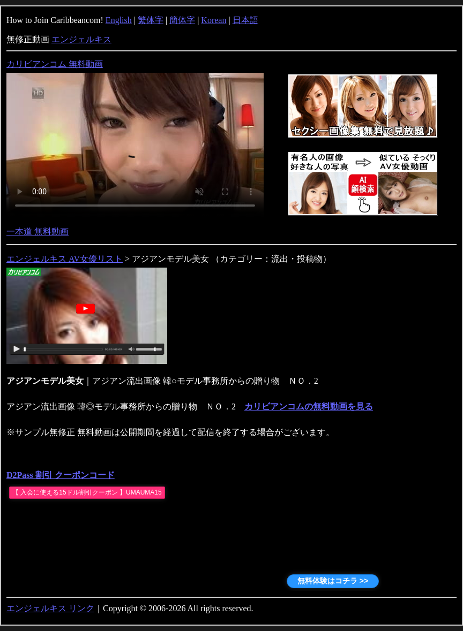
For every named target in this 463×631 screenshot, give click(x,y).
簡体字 (182, 20)
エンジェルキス (81, 39)
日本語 (245, 20)
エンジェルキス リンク (50, 608)
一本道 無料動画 (37, 231)
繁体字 (150, 20)
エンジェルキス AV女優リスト (64, 258)
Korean (213, 20)
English (119, 20)
